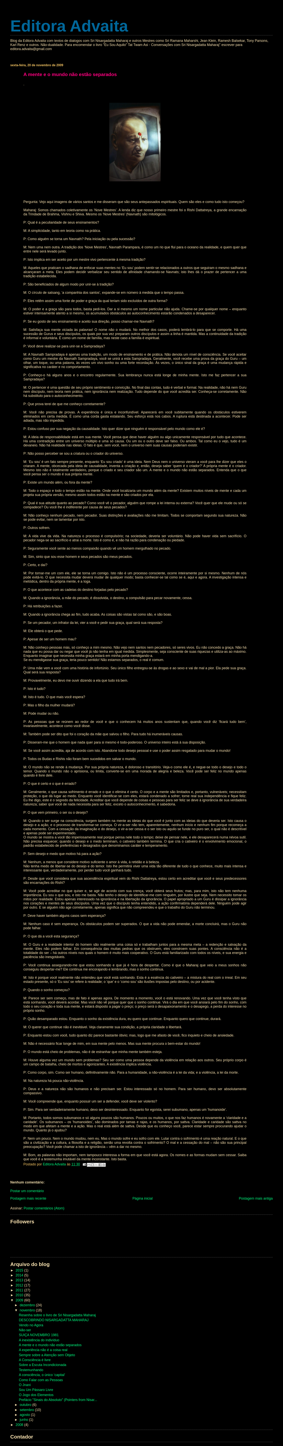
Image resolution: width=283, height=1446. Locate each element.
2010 (20, 1295)
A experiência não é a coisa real (43, 1350)
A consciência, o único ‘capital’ (42, 1375)
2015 (20, 1270)
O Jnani (25, 1385)
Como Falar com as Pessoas (41, 1380)
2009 (20, 1300)
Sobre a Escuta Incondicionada (42, 1365)
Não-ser (25, 1330)
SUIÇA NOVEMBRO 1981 (39, 1335)
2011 (20, 1290)
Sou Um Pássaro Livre (36, 1390)
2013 (20, 1280)
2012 (20, 1285)
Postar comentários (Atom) (44, 1208)
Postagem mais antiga (256, 1198)
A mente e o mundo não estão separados (50, 1345)
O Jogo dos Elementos (36, 1395)
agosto (25, 1415)
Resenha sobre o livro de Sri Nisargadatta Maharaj (57, 1315)
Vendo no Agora (31, 1325)
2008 (20, 1425)
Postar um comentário (27, 1191)
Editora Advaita (69, 26)
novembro (28, 1310)
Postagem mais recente (28, 1198)
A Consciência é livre (35, 1360)
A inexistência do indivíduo (39, 1340)
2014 (20, 1275)
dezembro (28, 1305)
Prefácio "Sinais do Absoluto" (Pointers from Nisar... (58, 1400)
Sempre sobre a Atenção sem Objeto (47, 1355)
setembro (27, 1410)
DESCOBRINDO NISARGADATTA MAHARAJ (54, 1320)
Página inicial (142, 1198)
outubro (26, 1405)
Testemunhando (31, 1370)
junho (24, 1420)
